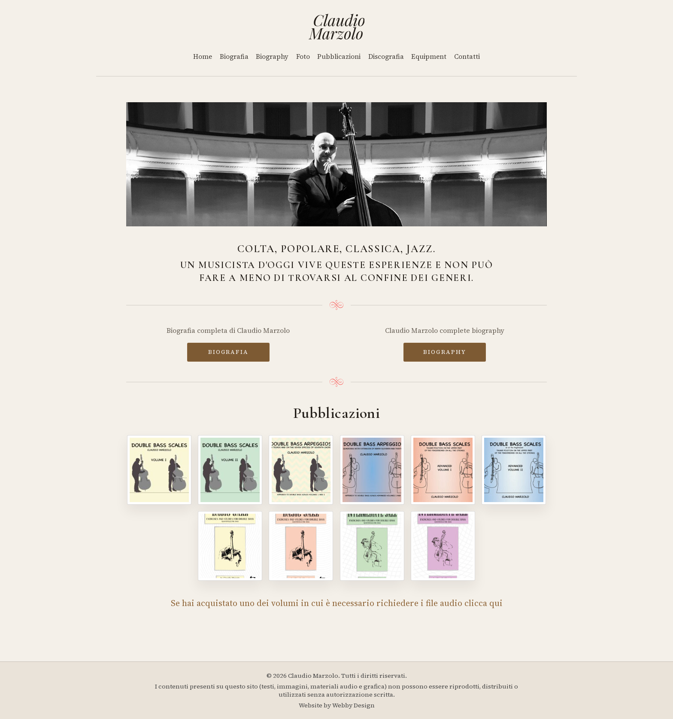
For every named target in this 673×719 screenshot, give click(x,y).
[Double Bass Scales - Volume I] (159, 470)
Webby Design (353, 705)
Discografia (386, 56)
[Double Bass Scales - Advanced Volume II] (514, 470)
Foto (303, 56)
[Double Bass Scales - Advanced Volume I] (443, 470)
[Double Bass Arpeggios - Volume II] (372, 470)
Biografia (234, 56)
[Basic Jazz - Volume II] (301, 546)
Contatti (467, 56)
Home (202, 56)
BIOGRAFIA (228, 352)
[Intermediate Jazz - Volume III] (372, 546)
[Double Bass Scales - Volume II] (230, 470)
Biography (272, 56)
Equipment (428, 56)
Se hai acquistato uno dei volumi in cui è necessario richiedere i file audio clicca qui (337, 603)
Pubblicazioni (339, 56)
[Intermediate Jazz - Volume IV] (443, 546)
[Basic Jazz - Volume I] (230, 546)
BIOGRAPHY (444, 352)
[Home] (337, 27)
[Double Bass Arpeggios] (301, 470)
